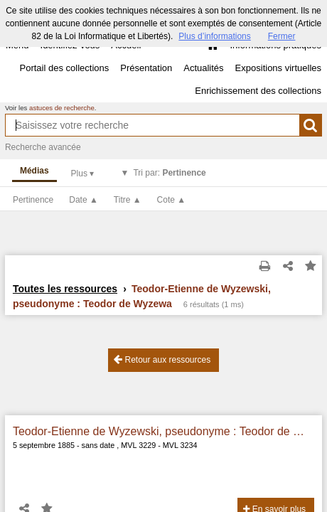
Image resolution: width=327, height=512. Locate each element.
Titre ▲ (127, 200)
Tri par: (169, 173)
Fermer (282, 36)
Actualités (203, 68)
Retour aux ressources (162, 359)
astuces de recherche (62, 108)
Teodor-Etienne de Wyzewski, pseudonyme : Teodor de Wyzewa (163, 431)
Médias (34, 171)
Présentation (146, 68)
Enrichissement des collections (258, 90)
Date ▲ (83, 200)
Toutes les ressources (65, 288)
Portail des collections (64, 68)
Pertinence (33, 200)
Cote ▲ (171, 200)
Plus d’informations (214, 36)
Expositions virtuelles (278, 68)
